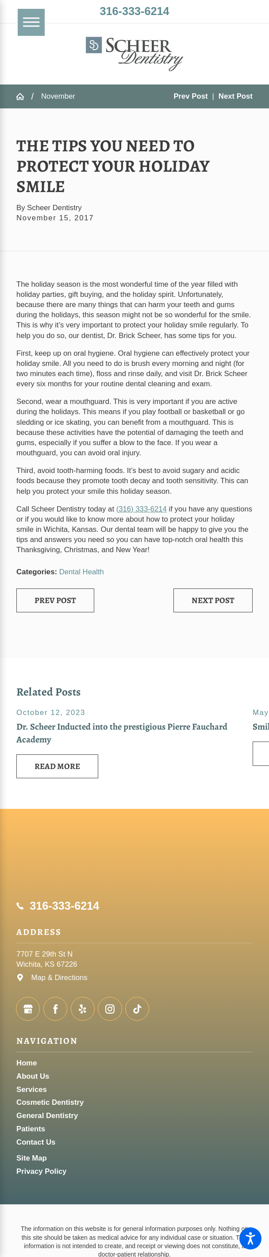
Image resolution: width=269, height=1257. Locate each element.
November (58, 96)
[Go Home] (23, 96)
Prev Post (55, 600)
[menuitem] (134, 1063)
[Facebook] (55, 1009)
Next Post (213, 600)
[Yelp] (83, 1009)
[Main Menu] (31, 22)
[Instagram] (110, 1009)
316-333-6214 (134, 11)
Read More (57, 766)
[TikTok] (137, 1009)
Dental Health (81, 572)
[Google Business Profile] (28, 1009)
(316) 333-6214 (141, 509)
